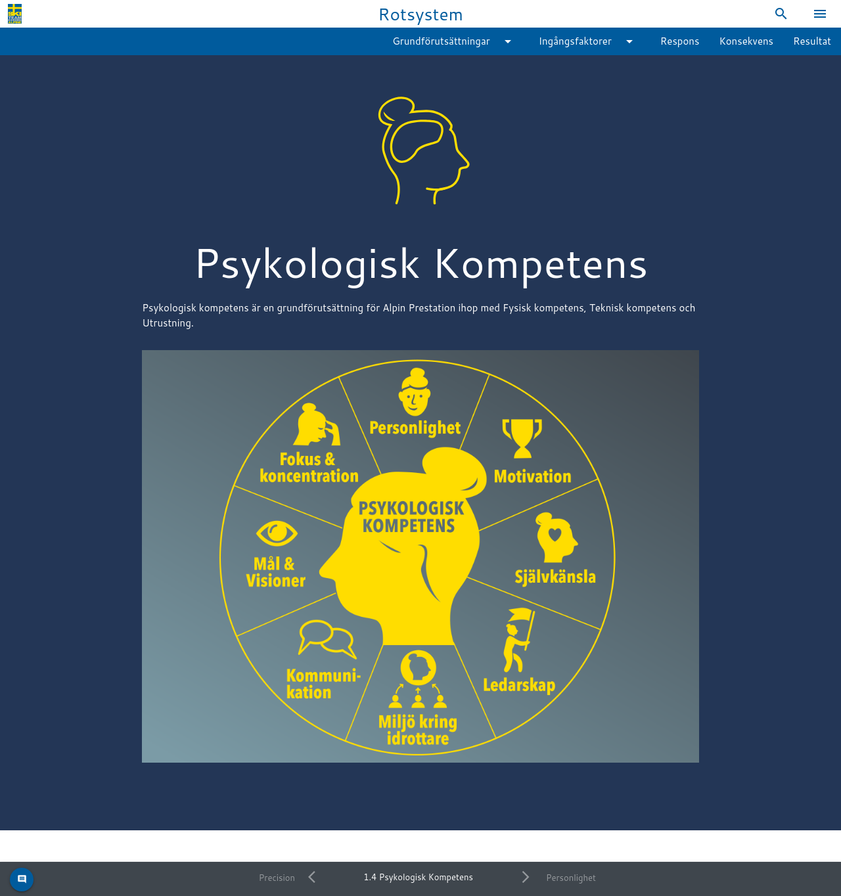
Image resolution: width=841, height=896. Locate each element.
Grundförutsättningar (454, 41)
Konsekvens (746, 41)
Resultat (812, 41)
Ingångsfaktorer (588, 41)
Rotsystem (420, 13)
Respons (680, 41)
